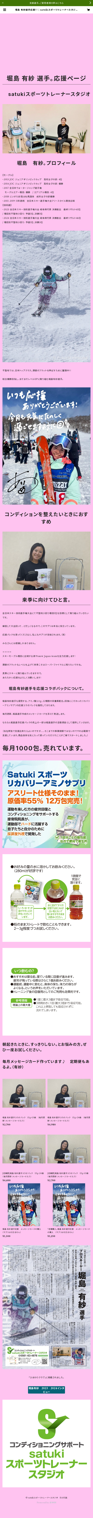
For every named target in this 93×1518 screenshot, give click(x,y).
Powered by (46, 1502)
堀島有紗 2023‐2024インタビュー (47, 1390)
